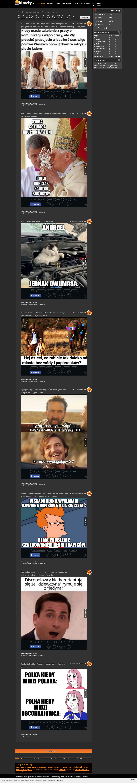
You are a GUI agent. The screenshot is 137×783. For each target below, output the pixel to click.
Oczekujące (66, 3)
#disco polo (67, 642)
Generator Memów (81, 3)
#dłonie (73, 550)
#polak (60, 722)
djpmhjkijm (113, 65)
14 (72, 758)
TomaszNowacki (100, 41)
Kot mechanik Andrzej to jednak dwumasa (37, 221)
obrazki (45, 769)
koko (97, 38)
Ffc (100, 67)
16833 (110, 14)
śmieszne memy (28, 767)
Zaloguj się (24, 105)
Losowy (50, 3)
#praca (31, 91)
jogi (116, 67)
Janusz (98, 53)
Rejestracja (97, 6)
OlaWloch (99, 51)
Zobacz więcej (102, 28)
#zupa (42, 199)
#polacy (44, 722)
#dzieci (42, 368)
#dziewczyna (33, 642)
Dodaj (57, 3)
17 (85, 758)
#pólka (52, 722)
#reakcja (68, 722)
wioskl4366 (111, 67)
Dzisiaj (111, 56)
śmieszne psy (70, 769)
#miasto (67, 368)
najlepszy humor (37, 769)
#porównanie (34, 722)
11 (60, 758)
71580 (110, 17)
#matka (50, 199)
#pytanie (58, 368)
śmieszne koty (82, 769)
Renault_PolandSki (100, 64)
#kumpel (66, 471)
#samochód (41, 291)
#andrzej (67, 291)
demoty (62, 769)
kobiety (18, 767)
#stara (66, 199)
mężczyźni (78, 767)
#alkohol (42, 471)
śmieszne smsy (26, 772)
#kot (32, 291)
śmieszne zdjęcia (67, 767)
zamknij (133, 779)
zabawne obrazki (41, 767)
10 (55, 758)
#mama (35, 199)
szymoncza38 (111, 64)
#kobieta (39, 91)
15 (77, 758)
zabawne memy (58, 767)
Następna (51, 751)
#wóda (50, 368)
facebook (18, 772)
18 (89, 758)
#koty (59, 291)
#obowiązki (57, 91)
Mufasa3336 (98, 65)
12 (64, 758)
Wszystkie (118, 56)
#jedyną (58, 642)
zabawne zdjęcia (24, 769)
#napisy (58, 550)
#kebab (58, 199)
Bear (97, 45)
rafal (97, 43)
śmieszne (50, 767)
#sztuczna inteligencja (39, 550)
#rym (50, 642)
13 (68, 758)
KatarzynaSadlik (100, 48)
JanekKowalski (100, 46)
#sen (50, 550)
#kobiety (47, 91)
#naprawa (51, 291)
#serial (43, 642)
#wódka (34, 368)
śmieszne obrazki (53, 769)
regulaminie (60, 780)
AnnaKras (98, 50)
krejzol (98, 39)
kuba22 (96, 67)
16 (81, 758)
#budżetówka (68, 91)
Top (41, 3)
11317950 (105, 65)
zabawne (85, 767)
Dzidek (103, 67)
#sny (65, 550)
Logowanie (97, 3)
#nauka (58, 471)
